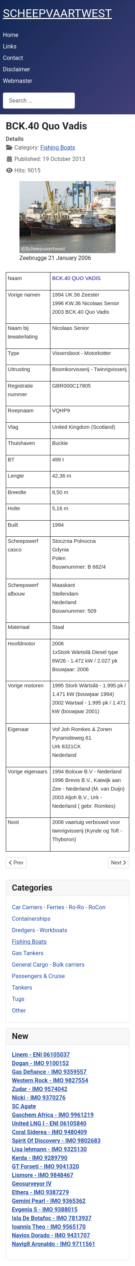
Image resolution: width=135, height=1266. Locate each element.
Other (19, 1010)
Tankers (22, 987)
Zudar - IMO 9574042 (39, 1089)
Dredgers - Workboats (39, 930)
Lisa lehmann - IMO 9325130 (49, 1149)
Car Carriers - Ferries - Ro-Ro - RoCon (58, 907)
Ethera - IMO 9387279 (40, 1192)
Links (10, 46)
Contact (13, 57)
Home (10, 35)
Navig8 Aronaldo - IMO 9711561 (53, 1244)
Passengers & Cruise (38, 976)
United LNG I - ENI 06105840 (49, 1123)
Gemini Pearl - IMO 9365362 (49, 1201)
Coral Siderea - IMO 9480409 (49, 1132)
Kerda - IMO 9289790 (39, 1157)
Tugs (18, 999)
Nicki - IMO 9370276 (39, 1097)
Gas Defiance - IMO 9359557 (49, 1071)
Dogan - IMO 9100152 (40, 1063)
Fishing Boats (29, 941)
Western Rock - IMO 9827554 (50, 1080)
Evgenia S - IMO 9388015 (44, 1209)
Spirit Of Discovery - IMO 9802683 (56, 1140)
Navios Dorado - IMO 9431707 (51, 1235)
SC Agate (24, 1106)
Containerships (31, 918)
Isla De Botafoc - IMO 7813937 (51, 1218)
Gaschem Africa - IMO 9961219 (53, 1114)
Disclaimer (16, 69)
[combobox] (39, 101)
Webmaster (17, 80)
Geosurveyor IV (31, 1183)
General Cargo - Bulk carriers (48, 964)
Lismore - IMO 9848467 (42, 1175)
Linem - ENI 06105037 (41, 1054)
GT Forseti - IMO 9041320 (45, 1166)
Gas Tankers (28, 953)
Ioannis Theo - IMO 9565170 (49, 1226)
